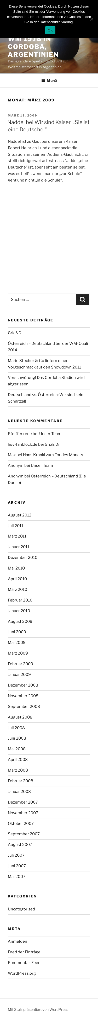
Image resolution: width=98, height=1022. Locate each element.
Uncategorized (21, 909)
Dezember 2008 (23, 685)
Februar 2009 (20, 664)
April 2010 (17, 579)
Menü (49, 80)
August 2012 (19, 515)
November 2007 (23, 813)
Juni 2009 (17, 632)
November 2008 (23, 696)
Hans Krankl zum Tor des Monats (53, 454)
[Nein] (91, 19)
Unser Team (50, 433)
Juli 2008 (16, 728)
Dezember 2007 (23, 802)
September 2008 (24, 706)
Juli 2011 (15, 525)
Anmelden (17, 941)
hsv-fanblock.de (22, 444)
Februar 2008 (20, 781)
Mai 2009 (17, 642)
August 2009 (20, 621)
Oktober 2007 (21, 823)
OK (50, 30)
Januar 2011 (18, 547)
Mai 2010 (16, 568)
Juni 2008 (17, 738)
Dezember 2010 (22, 557)
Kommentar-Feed (24, 962)
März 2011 (17, 536)
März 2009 (18, 653)
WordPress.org (22, 973)
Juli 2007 (16, 855)
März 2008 (18, 770)
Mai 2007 (16, 876)
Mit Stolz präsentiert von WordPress (38, 1009)
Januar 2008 (19, 791)
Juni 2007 (17, 866)
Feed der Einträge (24, 952)
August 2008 (20, 717)
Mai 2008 (17, 749)
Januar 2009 (19, 674)
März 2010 (17, 589)
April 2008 (18, 759)
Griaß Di (15, 333)
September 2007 (24, 834)
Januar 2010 (19, 611)
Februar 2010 (20, 600)
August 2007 (20, 844)
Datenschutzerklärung (56, 22)
